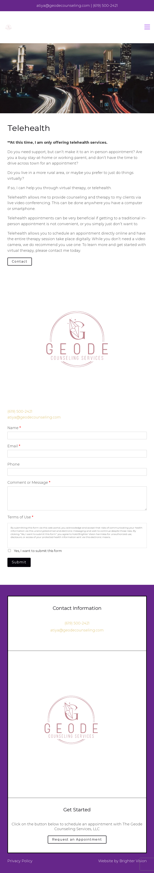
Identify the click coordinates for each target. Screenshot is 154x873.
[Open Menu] (147, 27)
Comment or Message (28, 482)
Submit (19, 562)
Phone (13, 464)
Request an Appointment (77, 839)
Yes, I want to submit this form (38, 551)
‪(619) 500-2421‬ (19, 411)
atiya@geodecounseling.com (34, 417)
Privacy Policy (19, 861)
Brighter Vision (133, 861)
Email (13, 446)
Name (14, 428)
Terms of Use (20, 517)
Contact (19, 261)
